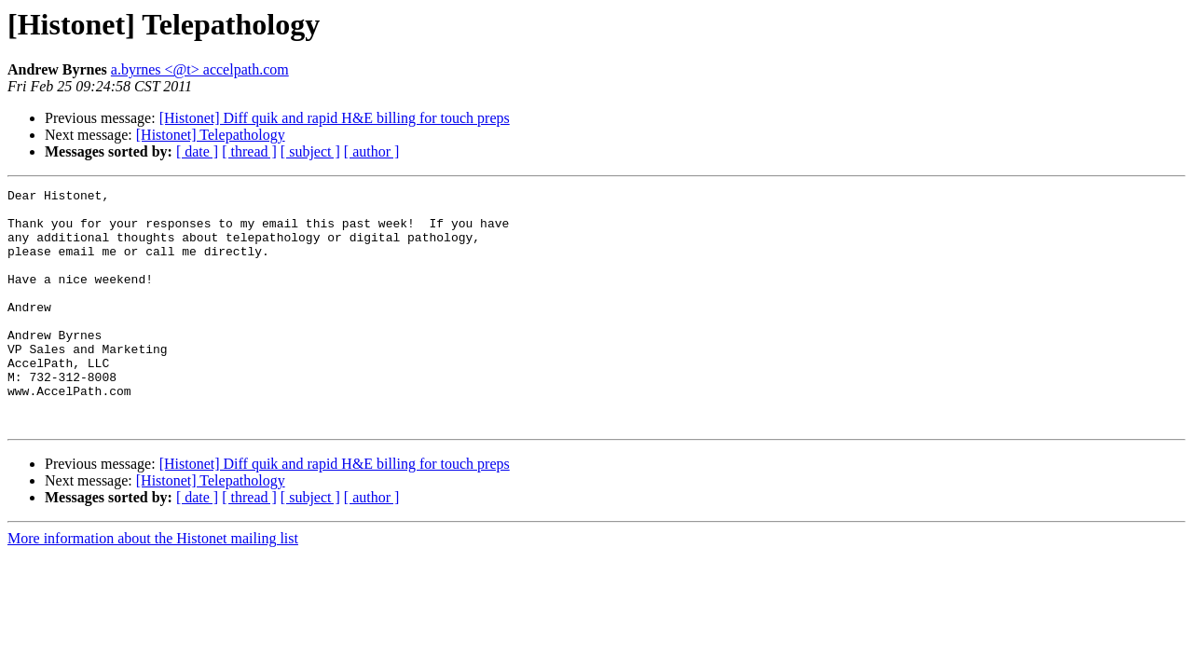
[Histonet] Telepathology (210, 135)
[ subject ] (310, 151)
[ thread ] (249, 151)
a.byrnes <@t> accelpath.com (200, 69)
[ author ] (372, 151)
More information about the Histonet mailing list (152, 586)
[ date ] (197, 151)
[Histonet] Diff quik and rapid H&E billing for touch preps (334, 118)
